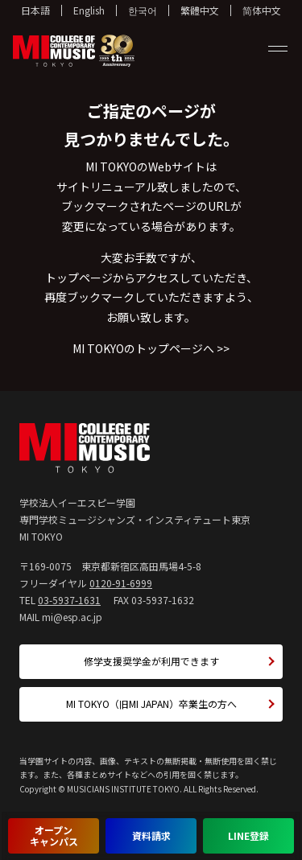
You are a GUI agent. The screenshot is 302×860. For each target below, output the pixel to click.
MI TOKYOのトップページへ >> (151, 348)
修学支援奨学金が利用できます (151, 661)
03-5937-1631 (69, 600)
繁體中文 (199, 10)
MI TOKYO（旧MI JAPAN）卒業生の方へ (151, 703)
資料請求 (151, 835)
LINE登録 (248, 835)
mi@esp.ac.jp (72, 616)
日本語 (35, 10)
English (89, 10)
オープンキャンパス (54, 835)
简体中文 (261, 10)
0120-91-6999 (120, 583)
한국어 (142, 10)
